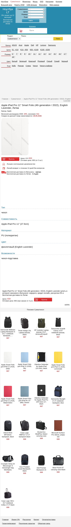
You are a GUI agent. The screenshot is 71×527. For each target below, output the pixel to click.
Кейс (14, 66)
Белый (14, 61)
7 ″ (17, 54)
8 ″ (21, 54)
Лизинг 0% (16, 520)
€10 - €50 (24, 50)
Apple (26, 45)
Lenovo (43, 45)
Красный (32, 61)
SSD (41, 2)
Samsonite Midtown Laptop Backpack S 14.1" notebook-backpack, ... (7, 333)
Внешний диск (6, 5)
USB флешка (32, 5)
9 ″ (25, 54)
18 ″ (13, 57)
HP (37, 45)
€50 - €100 (34, 50)
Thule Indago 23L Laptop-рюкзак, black (24, 332)
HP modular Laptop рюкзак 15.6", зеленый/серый (41, 332)
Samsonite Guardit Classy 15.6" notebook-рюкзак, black (58, 331)
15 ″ (55, 54)
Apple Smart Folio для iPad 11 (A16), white (8, 367)
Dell (32, 45)
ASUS (14, 45)
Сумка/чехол (15, 2)
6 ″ (13, 54)
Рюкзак (21, 66)
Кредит (36, 520)
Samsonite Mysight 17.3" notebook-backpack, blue (58, 401)
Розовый (41, 61)
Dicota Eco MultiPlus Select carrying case (41, 434)
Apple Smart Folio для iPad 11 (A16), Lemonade (58, 367)
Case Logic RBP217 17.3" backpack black (24, 435)
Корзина (32, 26)
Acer (20, 45)
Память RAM (19, 5)
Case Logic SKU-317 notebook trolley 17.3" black (7, 503)
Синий (56, 61)
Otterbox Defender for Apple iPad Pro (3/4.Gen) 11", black (41, 401)
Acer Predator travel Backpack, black (24, 469)
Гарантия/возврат (9, 523)
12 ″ (39, 54)
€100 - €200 (45, 50)
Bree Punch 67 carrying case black (58, 469)
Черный (64, 61)
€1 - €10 (15, 50)
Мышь (35, 2)
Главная (5, 520)
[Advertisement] (35, 83)
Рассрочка (27, 520)
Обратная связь (44, 523)
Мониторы (26, 2)
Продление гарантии (27, 523)
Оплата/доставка (48, 520)
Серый (49, 61)
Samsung (52, 45)
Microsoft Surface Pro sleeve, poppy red (58, 435)
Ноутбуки (4, 2)
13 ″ (45, 54)
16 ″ (60, 54)
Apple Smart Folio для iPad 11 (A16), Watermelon (8, 401)
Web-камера (54, 5)
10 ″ (29, 54)
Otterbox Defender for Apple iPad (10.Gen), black (41, 366)
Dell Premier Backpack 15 (41, 469)
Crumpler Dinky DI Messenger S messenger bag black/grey (8, 467)
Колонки (59, 2)
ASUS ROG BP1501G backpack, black (8, 435)
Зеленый (23, 61)
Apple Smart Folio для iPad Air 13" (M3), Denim (24, 400)
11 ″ (34, 54)
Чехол (35, 66)
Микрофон (43, 5)
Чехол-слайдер (46, 66)
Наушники (49, 2)
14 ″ (50, 54)
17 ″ (65, 54)
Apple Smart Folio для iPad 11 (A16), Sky (25, 366)
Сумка (28, 66)
